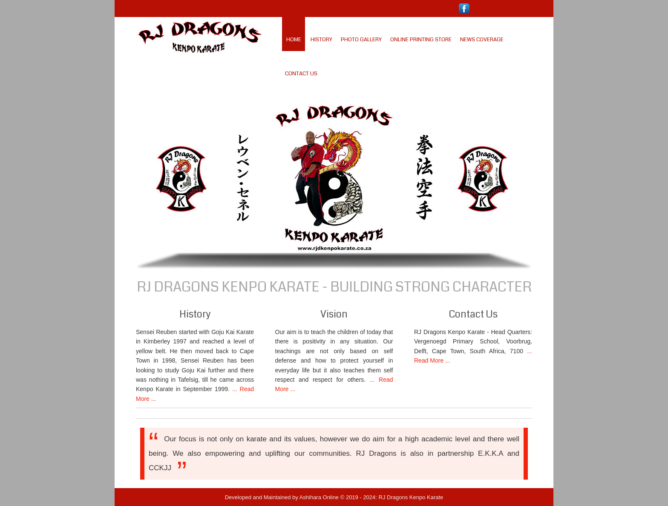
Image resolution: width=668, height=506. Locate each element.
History (321, 39)
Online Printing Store (421, 39)
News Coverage (482, 39)
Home (293, 39)
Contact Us (301, 73)
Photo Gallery (361, 39)
